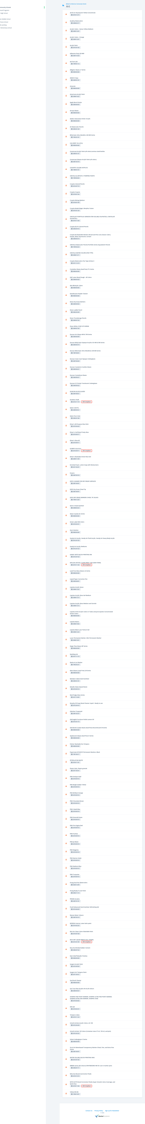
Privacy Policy (99, 1111)
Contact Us (89, 1111)
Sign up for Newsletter (112, 1111)
